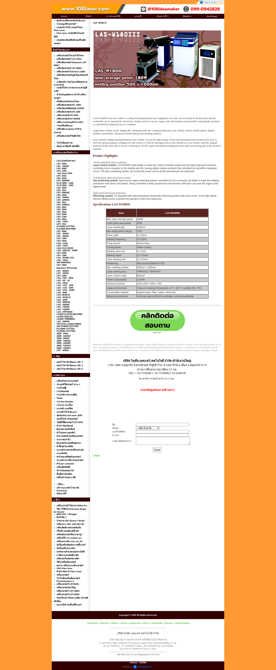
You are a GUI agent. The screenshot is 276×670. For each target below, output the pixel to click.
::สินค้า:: (89, 16)
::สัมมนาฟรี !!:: (162, 16)
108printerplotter (182, 623)
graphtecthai (135, 623)
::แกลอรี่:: (138, 16)
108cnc (145, 623)
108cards (168, 623)
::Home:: (64, 16)
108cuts (123, 623)
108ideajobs (92, 623)
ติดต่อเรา (187, 16)
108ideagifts (156, 623)
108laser (114, 623)
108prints (104, 623)
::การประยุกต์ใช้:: (113, 16)
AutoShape (212, 16)
